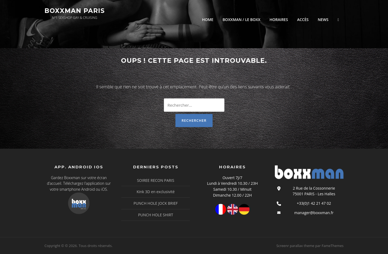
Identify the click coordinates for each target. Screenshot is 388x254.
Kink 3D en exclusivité (156, 191)
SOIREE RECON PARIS (155, 180)
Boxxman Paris (74, 11)
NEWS (323, 19)
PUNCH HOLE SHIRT (155, 214)
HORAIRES (278, 19)
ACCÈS (303, 19)
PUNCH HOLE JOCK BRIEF (155, 203)
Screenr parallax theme (295, 245)
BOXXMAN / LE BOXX (241, 19)
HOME (207, 19)
